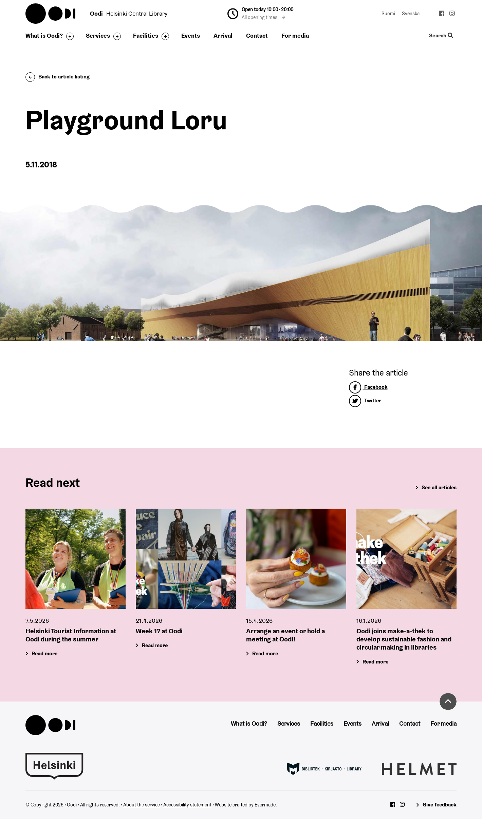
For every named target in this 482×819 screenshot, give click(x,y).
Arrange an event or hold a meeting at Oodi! (285, 635)
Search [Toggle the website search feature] (441, 35)
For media (295, 35)
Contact (257, 35)
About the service (141, 805)
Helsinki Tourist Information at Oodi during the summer (70, 635)
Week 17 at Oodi (159, 631)
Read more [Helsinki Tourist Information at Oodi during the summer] (44, 653)
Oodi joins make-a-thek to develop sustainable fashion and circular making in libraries (403, 639)
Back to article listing (57, 76)
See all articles (439, 487)
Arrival (223, 35)
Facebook (368, 386)
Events (190, 35)
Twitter (365, 400)
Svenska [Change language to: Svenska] (411, 14)
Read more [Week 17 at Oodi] (155, 645)
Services (98, 35)
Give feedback (440, 804)
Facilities (145, 35)
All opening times (263, 17)
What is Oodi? (44, 35)
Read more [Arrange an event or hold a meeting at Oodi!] (265, 653)
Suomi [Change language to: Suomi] (388, 14)
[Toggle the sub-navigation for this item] (68, 36)
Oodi (50, 13)
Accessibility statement (187, 805)
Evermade (265, 805)
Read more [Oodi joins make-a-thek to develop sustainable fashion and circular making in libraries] (375, 662)
